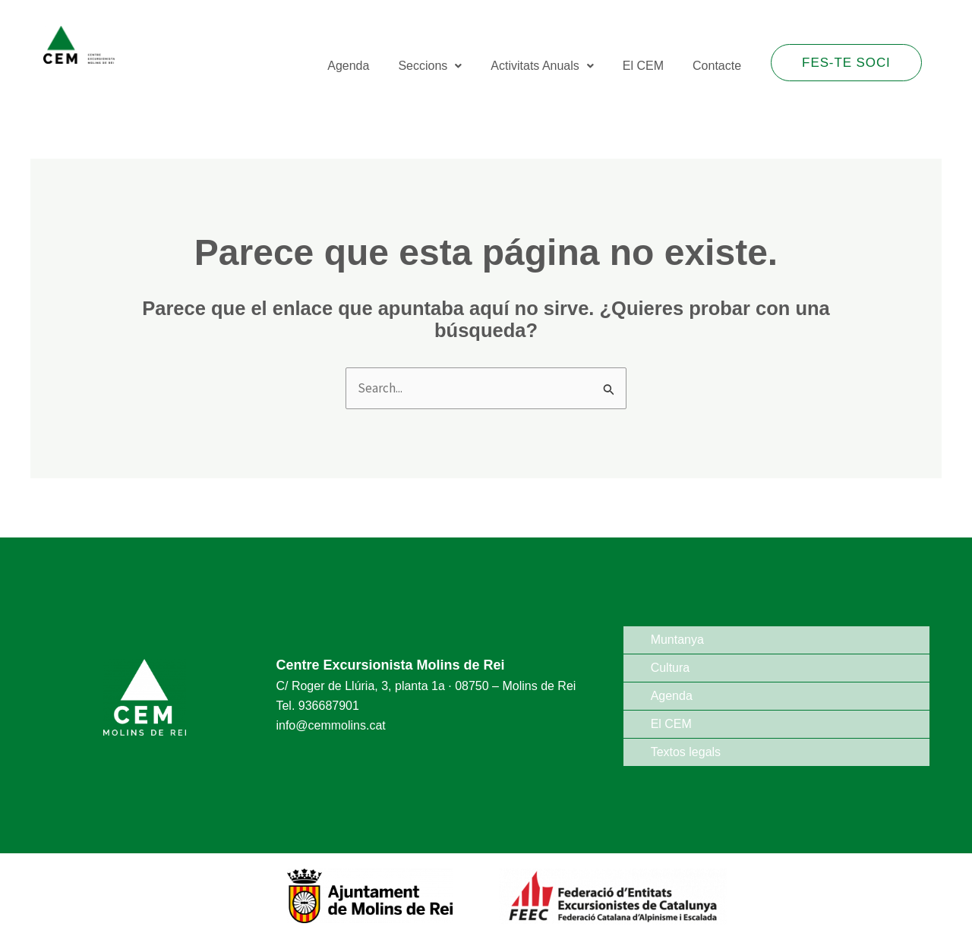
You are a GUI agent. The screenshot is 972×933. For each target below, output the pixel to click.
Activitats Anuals (549, 63)
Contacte (718, 63)
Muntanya (677, 639)
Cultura (670, 667)
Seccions (440, 63)
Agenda (362, 63)
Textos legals (686, 751)
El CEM (647, 63)
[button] (440, 63)
